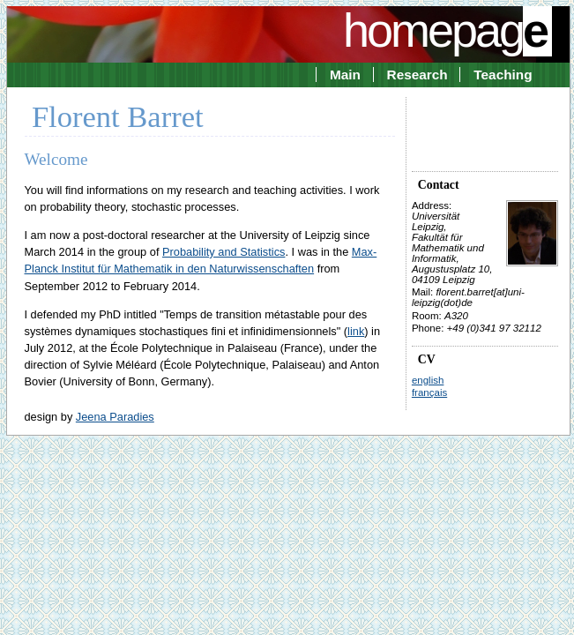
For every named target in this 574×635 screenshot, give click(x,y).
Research (417, 74)
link (355, 331)
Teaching (502, 74)
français (429, 392)
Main (345, 74)
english (428, 380)
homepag (447, 30)
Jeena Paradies (115, 416)
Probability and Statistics (223, 251)
